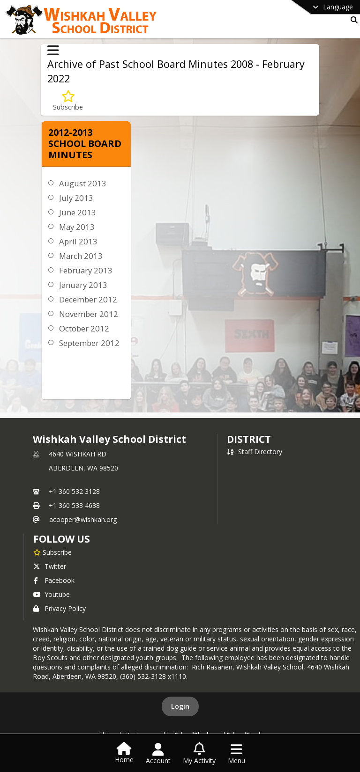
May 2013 (77, 226)
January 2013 (83, 284)
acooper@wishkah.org (83, 519)
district (249, 439)
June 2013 (77, 212)
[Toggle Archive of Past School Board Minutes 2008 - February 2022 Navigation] (53, 50)
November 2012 (88, 314)
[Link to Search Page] (352, 19)
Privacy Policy (59, 608)
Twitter (49, 566)
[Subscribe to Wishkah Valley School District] (52, 552)
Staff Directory (254, 451)
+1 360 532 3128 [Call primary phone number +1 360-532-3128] (74, 491)
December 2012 (88, 299)
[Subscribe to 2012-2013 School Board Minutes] (68, 101)
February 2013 (85, 270)
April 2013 (78, 241)
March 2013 (81, 255)
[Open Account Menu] (158, 753)
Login (180, 706)
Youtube (51, 594)
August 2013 (82, 183)
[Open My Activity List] (199, 753)
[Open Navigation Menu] (236, 753)
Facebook (54, 580)
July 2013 (76, 197)
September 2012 (89, 343)
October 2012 (84, 328)
